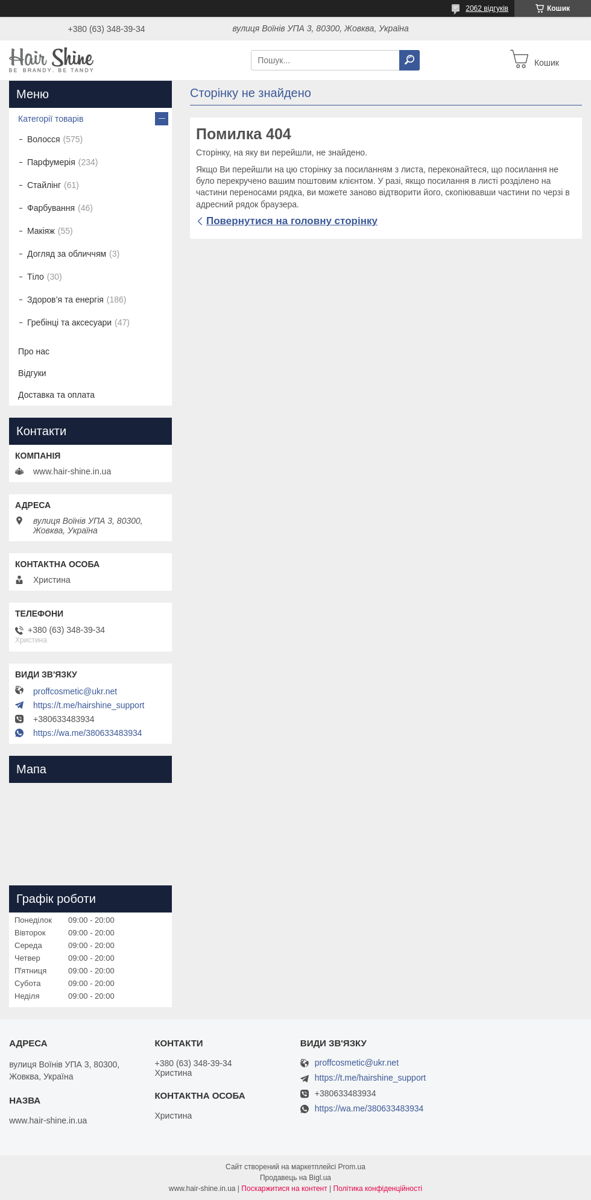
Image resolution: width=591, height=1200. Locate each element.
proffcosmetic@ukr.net (75, 691)
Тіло (35, 276)
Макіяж (41, 231)
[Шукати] (409, 60)
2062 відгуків (487, 8)
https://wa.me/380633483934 (87, 733)
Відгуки (32, 373)
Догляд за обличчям (66, 254)
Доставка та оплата (56, 395)
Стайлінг (44, 185)
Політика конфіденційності (378, 1188)
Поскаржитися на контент (284, 1188)
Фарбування (51, 208)
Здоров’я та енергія (65, 299)
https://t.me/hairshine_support (88, 705)
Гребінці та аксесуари (69, 322)
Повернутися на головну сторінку (292, 221)
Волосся (43, 139)
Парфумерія (51, 162)
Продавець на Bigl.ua (295, 1177)
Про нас (33, 351)
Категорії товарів (50, 119)
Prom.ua (351, 1167)
